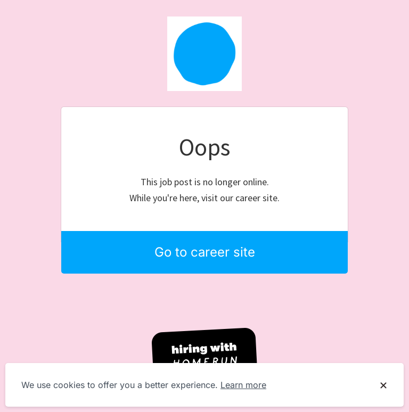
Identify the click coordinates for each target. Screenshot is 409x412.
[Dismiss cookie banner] (383, 385)
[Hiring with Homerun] (204, 356)
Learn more (243, 385)
